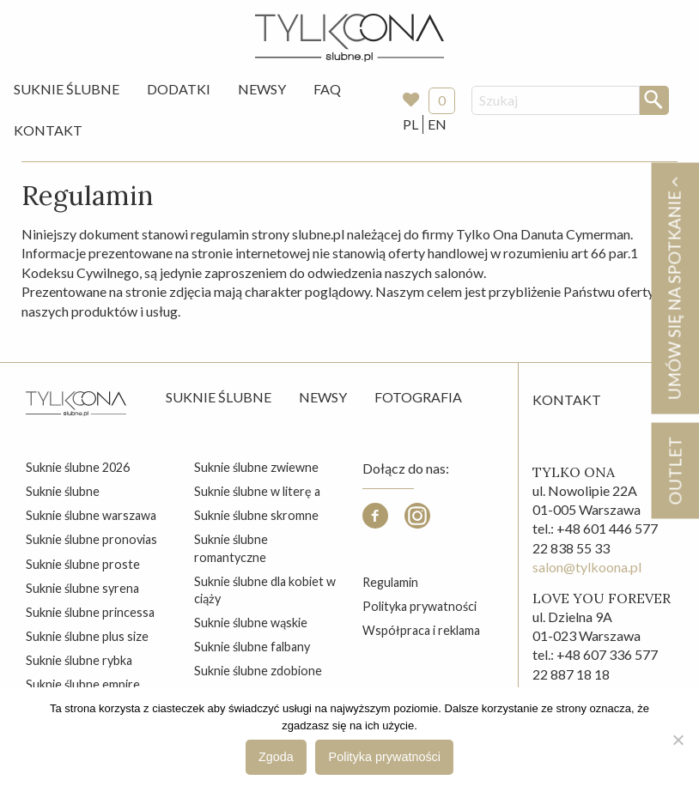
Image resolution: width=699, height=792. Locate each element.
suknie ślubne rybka (79, 660)
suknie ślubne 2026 (78, 467)
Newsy (262, 89)
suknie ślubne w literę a (257, 491)
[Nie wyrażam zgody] (677, 739)
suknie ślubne (63, 491)
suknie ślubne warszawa (91, 515)
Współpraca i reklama (421, 630)
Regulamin (390, 582)
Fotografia (418, 397)
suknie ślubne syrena (82, 588)
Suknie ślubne (218, 397)
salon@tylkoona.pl (586, 567)
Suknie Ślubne (66, 89)
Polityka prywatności (419, 606)
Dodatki (178, 89)
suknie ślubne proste (83, 564)
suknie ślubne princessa (90, 612)
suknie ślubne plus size (87, 636)
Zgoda (276, 757)
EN (437, 124)
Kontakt (48, 130)
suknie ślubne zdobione (258, 670)
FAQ (327, 89)
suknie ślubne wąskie (250, 622)
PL (410, 124)
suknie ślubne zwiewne (256, 467)
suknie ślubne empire (83, 684)
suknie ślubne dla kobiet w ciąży (265, 590)
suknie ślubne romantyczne (231, 548)
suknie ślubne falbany (252, 646)
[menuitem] (66, 89)
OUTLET (674, 470)
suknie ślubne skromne (256, 515)
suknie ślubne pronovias (91, 539)
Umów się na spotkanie (674, 288)
